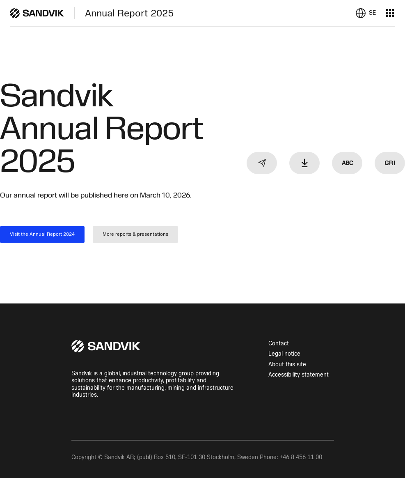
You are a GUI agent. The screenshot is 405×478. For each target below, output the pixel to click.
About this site (287, 364)
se (372, 12)
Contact (278, 343)
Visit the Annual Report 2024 (42, 234)
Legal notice (284, 353)
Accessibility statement (298, 374)
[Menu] (390, 13)
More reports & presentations (135, 234)
